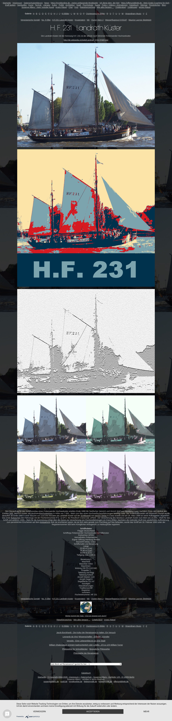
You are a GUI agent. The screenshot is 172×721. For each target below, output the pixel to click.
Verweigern (39, 711)
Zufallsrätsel (120, 7)
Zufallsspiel (132, 7)
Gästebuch (134, 5)
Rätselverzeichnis (87, 7)
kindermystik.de (105, 681)
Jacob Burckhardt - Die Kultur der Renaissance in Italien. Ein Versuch (86, 632)
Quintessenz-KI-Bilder (95, 14)
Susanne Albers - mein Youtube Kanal (38, 7)
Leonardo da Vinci (70, 637)
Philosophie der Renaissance (85, 653)
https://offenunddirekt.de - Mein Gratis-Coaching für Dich (145, 3)
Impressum (17, 3)
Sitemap (143, 5)
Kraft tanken (10, 5)
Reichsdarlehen (46, 513)
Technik (38, 5)
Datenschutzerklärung (33, 3)
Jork (11, 513)
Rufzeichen (16, 518)
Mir (88, 20)
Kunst (30, 5)
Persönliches (154, 5)
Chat (71, 7)
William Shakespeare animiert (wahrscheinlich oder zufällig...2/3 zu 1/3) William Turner (86, 645)
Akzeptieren (92, 711)
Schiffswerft (86, 516)
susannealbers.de (51, 681)
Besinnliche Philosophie (99, 649)
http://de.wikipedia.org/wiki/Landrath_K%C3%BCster (86, 40)
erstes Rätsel (61, 7)
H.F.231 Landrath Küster (62, 20)
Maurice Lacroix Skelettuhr (140, 20)
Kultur (54, 5)
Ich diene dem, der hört (109, 3)
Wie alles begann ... (105, 7)
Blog (164, 5)
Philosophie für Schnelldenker (75, 649)
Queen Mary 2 (97, 20)
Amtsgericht (45, 522)
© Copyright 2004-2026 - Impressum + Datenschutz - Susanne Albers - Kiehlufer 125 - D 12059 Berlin (90, 677)
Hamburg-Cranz (131, 511)
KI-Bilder (65, 14)
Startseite (7, 3)
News (46, 3)
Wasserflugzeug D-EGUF (116, 20)
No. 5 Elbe (46, 20)
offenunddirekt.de (121, 681)
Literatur (46, 5)
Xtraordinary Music (133, 14)
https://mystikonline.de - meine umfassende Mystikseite (74, 3)
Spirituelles (22, 5)
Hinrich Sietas (101, 516)
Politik (61, 5)
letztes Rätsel (144, 7)
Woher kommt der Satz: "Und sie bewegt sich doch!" (86, 616)
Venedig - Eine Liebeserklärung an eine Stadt (86, 641)
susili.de (63, 681)
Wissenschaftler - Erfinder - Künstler (94, 637)
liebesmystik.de (90, 681)
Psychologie (88, 5)
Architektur (70, 5)
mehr (146, 711)
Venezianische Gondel (30, 20)
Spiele (97, 5)
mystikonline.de (75, 681)
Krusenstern (80, 20)
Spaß (78, 5)
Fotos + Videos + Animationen (115, 5)
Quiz (76, 7)
